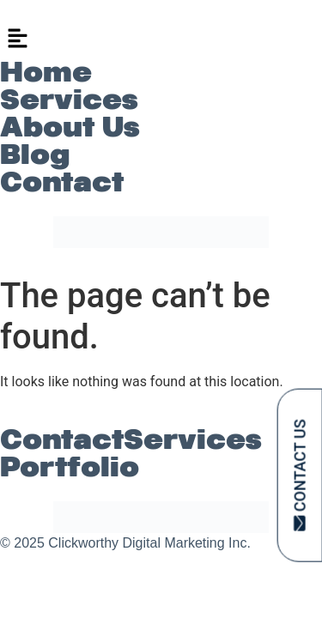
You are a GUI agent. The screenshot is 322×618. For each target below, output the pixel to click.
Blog (35, 154)
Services (68, 99)
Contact (62, 182)
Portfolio (69, 467)
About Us (69, 127)
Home (46, 72)
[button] (161, 39)
